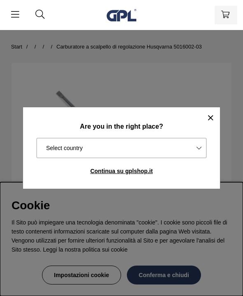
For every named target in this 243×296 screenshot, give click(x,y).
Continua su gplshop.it (121, 171)
